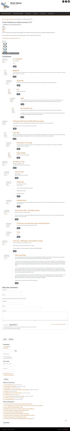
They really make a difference (10, 386)
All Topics (43, 13)
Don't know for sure (26, 108)
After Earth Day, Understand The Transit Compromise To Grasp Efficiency (19, 408)
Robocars (28, 13)
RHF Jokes (50, 13)
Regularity (16, 70)
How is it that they (20, 255)
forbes (3, 31)
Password (5, 368)
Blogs (7, 19)
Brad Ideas (16, 3)
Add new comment (14, 53)
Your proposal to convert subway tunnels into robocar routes (16, 389)
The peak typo (7, 394)
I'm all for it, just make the (9, 397)
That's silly (16, 132)
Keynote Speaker (5, 13)
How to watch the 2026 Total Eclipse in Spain (13, 407)
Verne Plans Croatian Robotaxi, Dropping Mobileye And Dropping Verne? (19, 418)
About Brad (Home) (18, 13)
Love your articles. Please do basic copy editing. (14, 396)
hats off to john (19, 172)
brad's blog (11, 19)
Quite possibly (21, 153)
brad (9, 24)
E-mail (3, 294)
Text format (6, 324)
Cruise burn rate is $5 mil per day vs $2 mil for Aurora (33, 223)
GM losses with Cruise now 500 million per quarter (28, 121)
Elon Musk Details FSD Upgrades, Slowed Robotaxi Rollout (16, 410)
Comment (4, 310)
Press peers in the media (24, 143)
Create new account (8, 373)
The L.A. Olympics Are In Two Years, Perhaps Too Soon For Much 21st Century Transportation (23, 405)
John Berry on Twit (18, 162)
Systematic (20, 80)
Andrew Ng (20, 182)
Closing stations (7, 388)
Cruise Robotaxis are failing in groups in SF (11, 38)
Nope (22, 98)
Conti (18, 232)
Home (3, 19)
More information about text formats (58, 324)
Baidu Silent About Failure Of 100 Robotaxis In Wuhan (15, 417)
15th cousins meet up (8, 384)
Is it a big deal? (17, 59)
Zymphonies (65, 429)
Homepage (4, 301)
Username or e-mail (7, 363)
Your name (4, 289)
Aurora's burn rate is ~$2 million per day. (27, 210)
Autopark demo (21, 200)
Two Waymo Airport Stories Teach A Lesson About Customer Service (18, 404)
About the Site (7, 346)
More (66, 420)
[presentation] (14, 333)
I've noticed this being (8, 399)
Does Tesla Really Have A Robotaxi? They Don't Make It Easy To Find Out (19, 415)
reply (15, 66)
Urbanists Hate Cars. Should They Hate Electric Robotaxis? (16, 413)
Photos (35, 13)
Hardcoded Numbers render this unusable (12, 392)
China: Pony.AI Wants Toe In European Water (13, 412)
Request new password (9, 375)
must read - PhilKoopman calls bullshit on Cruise (28, 241)
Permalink (3, 62)
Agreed (5, 391)
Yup (18, 89)
